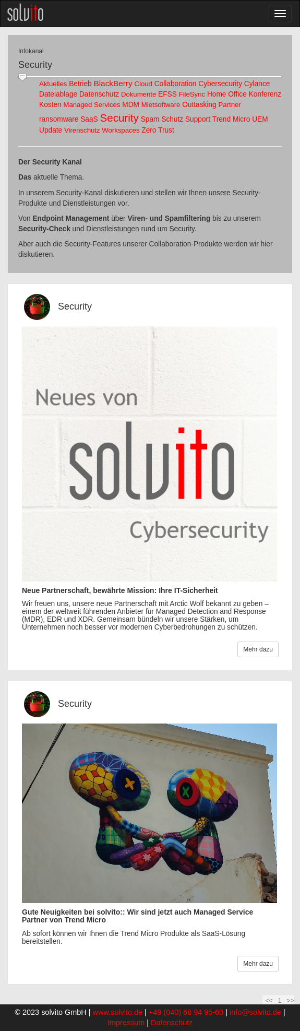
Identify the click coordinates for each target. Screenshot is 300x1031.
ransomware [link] (58, 119)
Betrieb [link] (80, 84)
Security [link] (119, 118)
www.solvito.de (118, 1012)
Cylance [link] (257, 84)
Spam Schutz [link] (162, 119)
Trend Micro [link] (231, 119)
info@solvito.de (255, 1012)
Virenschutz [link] (82, 130)
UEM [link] (260, 119)
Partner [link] (230, 105)
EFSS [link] (167, 94)
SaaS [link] (89, 119)
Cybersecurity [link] (220, 84)
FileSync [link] (192, 94)
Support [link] (197, 119)
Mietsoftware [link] (161, 105)
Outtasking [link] (199, 105)
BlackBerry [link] (112, 83)
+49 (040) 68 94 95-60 (186, 1012)
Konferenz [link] (265, 94)
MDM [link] (130, 105)
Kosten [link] (50, 105)
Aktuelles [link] (53, 84)
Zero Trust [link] (157, 130)
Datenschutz (172, 1022)
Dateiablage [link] (58, 94)
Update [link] (50, 130)
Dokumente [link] (138, 94)
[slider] (22, 78)
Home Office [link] (227, 94)
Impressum (126, 1022)
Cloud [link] (143, 84)
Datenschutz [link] (99, 94)
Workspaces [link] (120, 130)
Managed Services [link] (91, 105)
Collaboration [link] (175, 84)
